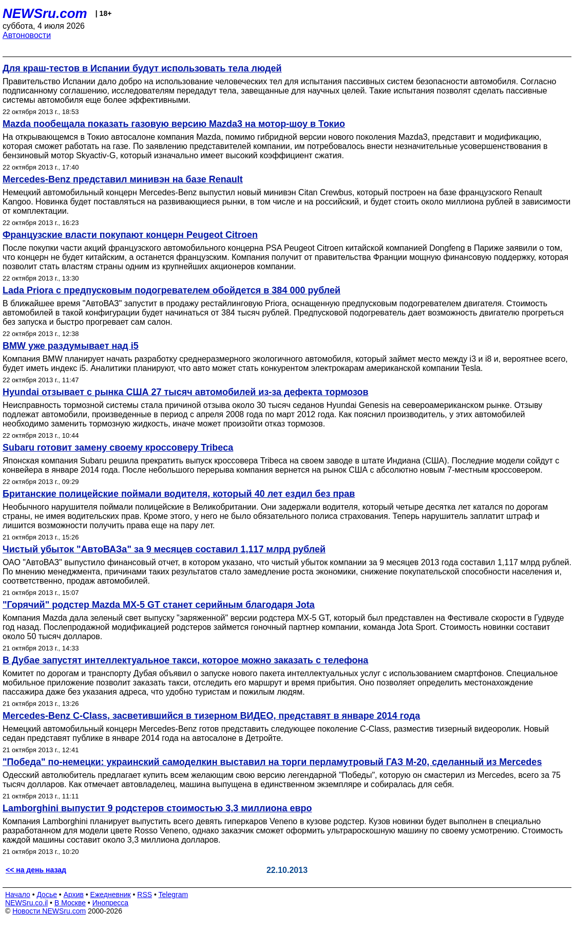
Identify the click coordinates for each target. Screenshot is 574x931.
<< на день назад (36, 870)
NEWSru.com (45, 13)
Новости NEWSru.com (49, 911)
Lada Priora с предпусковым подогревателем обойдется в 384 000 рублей (171, 290)
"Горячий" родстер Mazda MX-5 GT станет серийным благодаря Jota (159, 605)
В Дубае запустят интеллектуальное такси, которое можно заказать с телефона (185, 660)
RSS (144, 894)
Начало (17, 894)
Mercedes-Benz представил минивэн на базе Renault (123, 179)
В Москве (70, 903)
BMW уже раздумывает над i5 (71, 346)
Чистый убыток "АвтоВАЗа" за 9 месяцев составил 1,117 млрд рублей (164, 549)
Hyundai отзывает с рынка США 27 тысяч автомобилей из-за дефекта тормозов (186, 392)
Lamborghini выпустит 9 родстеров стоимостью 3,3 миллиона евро (157, 808)
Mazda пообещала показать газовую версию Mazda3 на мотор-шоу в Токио (174, 124)
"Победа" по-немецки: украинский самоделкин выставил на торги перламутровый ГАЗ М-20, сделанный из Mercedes (272, 762)
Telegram (173, 894)
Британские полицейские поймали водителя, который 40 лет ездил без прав (179, 494)
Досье (46, 894)
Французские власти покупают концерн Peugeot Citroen (130, 235)
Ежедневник (110, 894)
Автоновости (27, 35)
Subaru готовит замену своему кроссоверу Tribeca (118, 447)
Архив (74, 894)
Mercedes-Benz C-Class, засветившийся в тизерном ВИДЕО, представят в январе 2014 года (211, 716)
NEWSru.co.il (26, 903)
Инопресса (110, 903)
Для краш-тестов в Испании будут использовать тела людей (142, 68)
